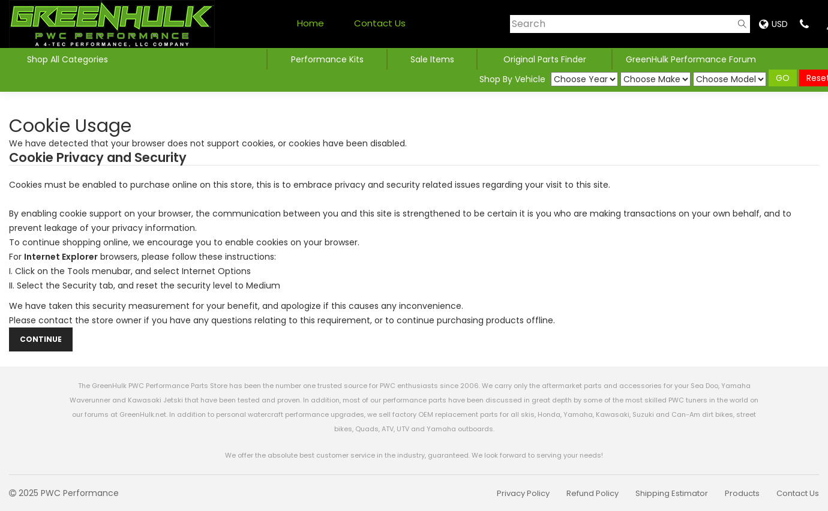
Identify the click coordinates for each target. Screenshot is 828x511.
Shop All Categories (68, 59)
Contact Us (380, 23)
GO (783, 78)
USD (773, 24)
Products (742, 493)
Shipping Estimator (671, 493)
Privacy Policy (523, 493)
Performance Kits (327, 59)
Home (310, 23)
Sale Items (432, 59)
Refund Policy (592, 493)
